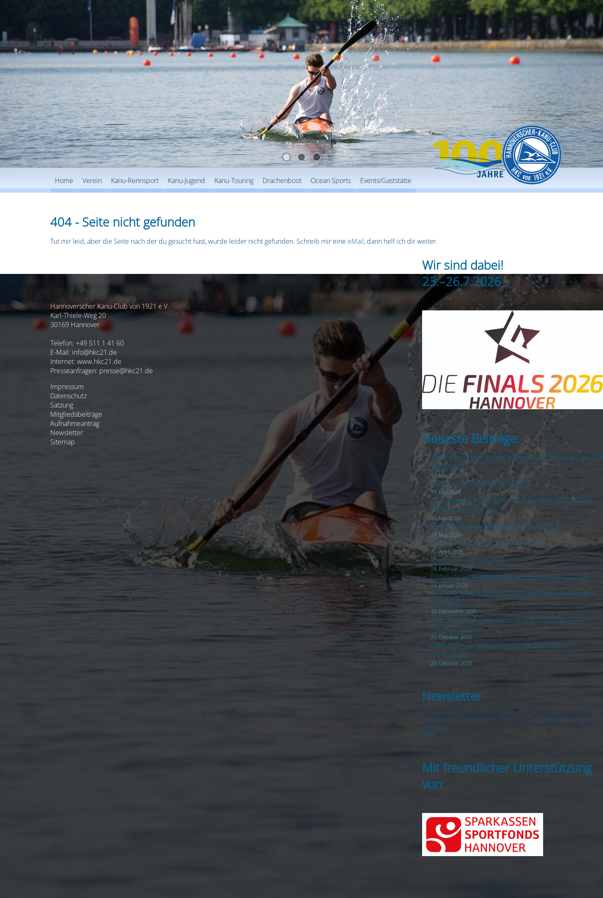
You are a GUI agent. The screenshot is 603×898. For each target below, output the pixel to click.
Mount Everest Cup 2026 (467, 560)
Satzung (61, 405)
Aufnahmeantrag (74, 423)
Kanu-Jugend (186, 180)
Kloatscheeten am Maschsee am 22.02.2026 (495, 526)
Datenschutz (68, 395)
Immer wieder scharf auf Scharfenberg (487, 543)
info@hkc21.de (94, 352)
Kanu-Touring (233, 180)
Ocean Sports (331, 180)
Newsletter (66, 432)
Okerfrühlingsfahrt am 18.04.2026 (480, 483)
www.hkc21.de (99, 361)
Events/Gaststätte (385, 180)
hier (428, 733)
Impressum (67, 386)
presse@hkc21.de (126, 370)
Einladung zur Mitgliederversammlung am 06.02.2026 (509, 576)
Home (64, 180)
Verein (92, 180)
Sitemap (62, 441)
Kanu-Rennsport (135, 180)
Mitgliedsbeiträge (76, 414)
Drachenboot (282, 180)
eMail (356, 241)
